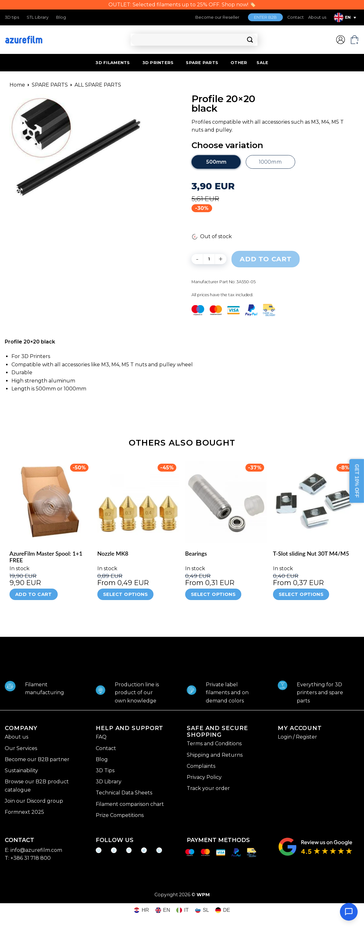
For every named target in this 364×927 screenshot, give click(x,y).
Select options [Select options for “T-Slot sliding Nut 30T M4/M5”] (301, 594)
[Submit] (250, 40)
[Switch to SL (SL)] (202, 910)
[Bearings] (226, 502)
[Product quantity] (209, 259)
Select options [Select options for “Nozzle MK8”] (125, 594)
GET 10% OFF (357, 481)
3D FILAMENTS (112, 62)
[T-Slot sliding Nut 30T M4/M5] (313, 502)
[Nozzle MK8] (138, 502)
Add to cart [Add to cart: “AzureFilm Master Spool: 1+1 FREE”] (33, 594)
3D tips (12, 17)
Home (17, 85)
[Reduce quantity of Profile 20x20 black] (197, 259)
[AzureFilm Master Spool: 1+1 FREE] (50, 502)
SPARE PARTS (202, 62)
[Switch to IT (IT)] (182, 910)
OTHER (239, 62)
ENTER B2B (265, 17)
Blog (61, 17)
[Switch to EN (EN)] (162, 910)
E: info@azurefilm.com (33, 850)
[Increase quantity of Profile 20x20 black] (220, 259)
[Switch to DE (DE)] (222, 910)
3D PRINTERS (158, 62)
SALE (262, 62)
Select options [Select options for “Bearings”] (213, 594)
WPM (203, 895)
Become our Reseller (217, 17)
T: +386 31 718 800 (28, 858)
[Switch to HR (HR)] (141, 910)
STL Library (38, 17)
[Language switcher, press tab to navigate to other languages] (345, 17)
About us (317, 17)
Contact (295, 17)
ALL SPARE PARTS (98, 85)
